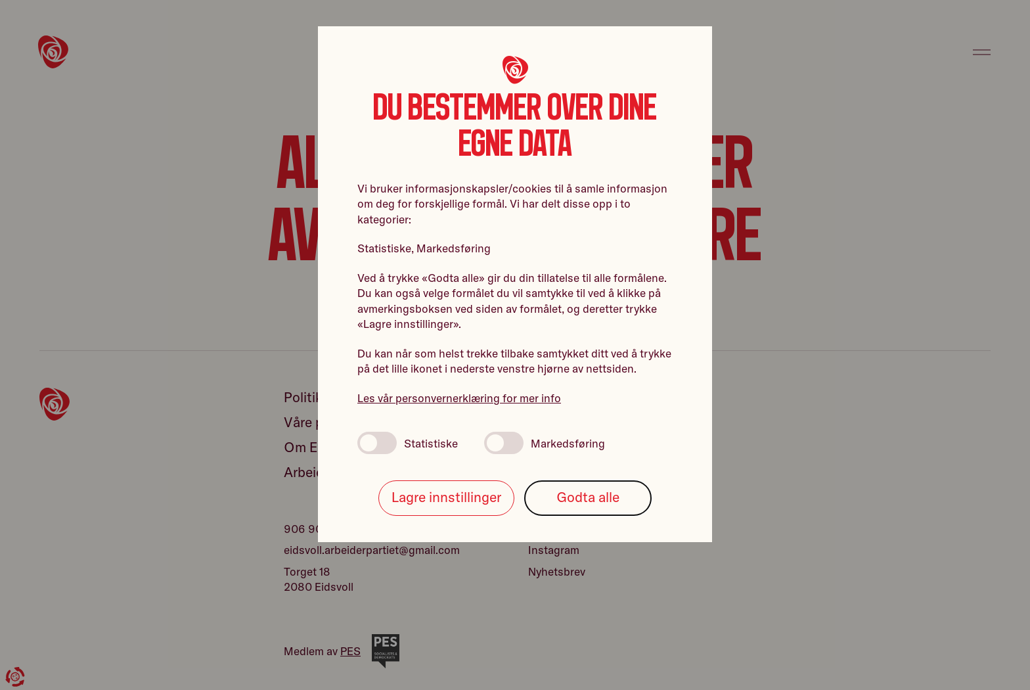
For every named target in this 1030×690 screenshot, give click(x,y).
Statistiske (407, 443)
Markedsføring (544, 443)
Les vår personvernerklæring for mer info (459, 398)
